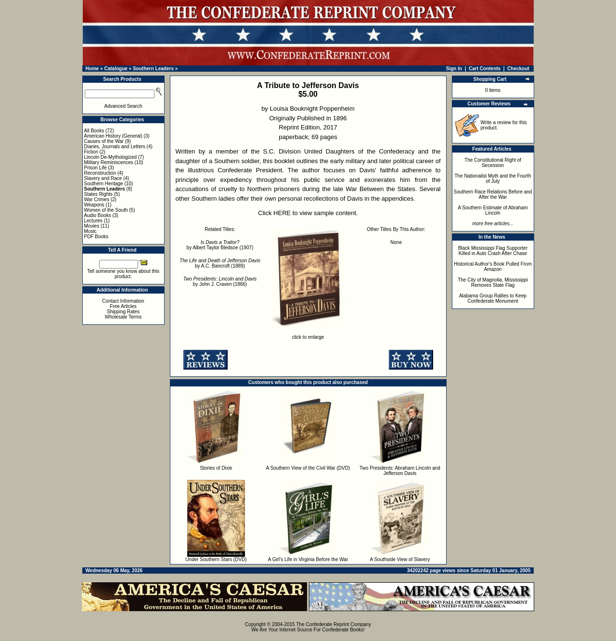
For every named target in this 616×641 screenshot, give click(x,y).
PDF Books (96, 236)
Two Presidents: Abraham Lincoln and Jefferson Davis (399, 470)
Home (92, 68)
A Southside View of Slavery (400, 559)
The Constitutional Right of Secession (492, 162)
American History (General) (113, 136)
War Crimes (96, 199)
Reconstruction (100, 173)
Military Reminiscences (108, 162)
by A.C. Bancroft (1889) (220, 263)
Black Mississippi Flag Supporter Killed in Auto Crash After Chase (493, 250)
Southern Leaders (153, 68)
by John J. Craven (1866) (220, 281)
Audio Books (97, 215)
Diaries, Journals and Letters (114, 146)
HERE (282, 213)
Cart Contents (484, 68)
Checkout (518, 68)
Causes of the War (104, 141)
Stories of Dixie (216, 468)
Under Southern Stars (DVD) (215, 559)
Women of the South (106, 210)
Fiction (91, 151)
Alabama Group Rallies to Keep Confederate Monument (492, 298)
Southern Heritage (103, 183)
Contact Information (123, 301)
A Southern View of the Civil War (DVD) (308, 468)
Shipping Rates (123, 311)
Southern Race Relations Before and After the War (493, 194)
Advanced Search (123, 106)
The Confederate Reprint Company (333, 624)
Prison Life (95, 167)
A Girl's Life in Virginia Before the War (308, 559)
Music (90, 231)
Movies (92, 226)
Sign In (454, 68)
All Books (94, 130)
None (396, 242)
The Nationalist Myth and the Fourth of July (493, 178)
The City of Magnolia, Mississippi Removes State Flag (493, 282)
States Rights (98, 194)
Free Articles (123, 306)
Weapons (94, 204)
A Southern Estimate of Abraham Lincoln (492, 210)
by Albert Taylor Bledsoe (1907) (220, 245)
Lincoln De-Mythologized (110, 157)
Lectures (93, 220)
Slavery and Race (103, 178)
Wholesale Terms (123, 317)
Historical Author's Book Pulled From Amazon (493, 266)
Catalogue (115, 68)
